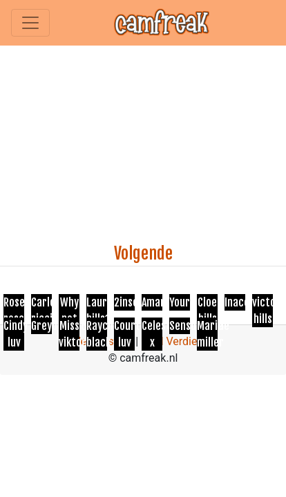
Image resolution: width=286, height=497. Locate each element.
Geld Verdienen (178, 341)
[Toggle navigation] (30, 23)
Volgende (143, 253)
